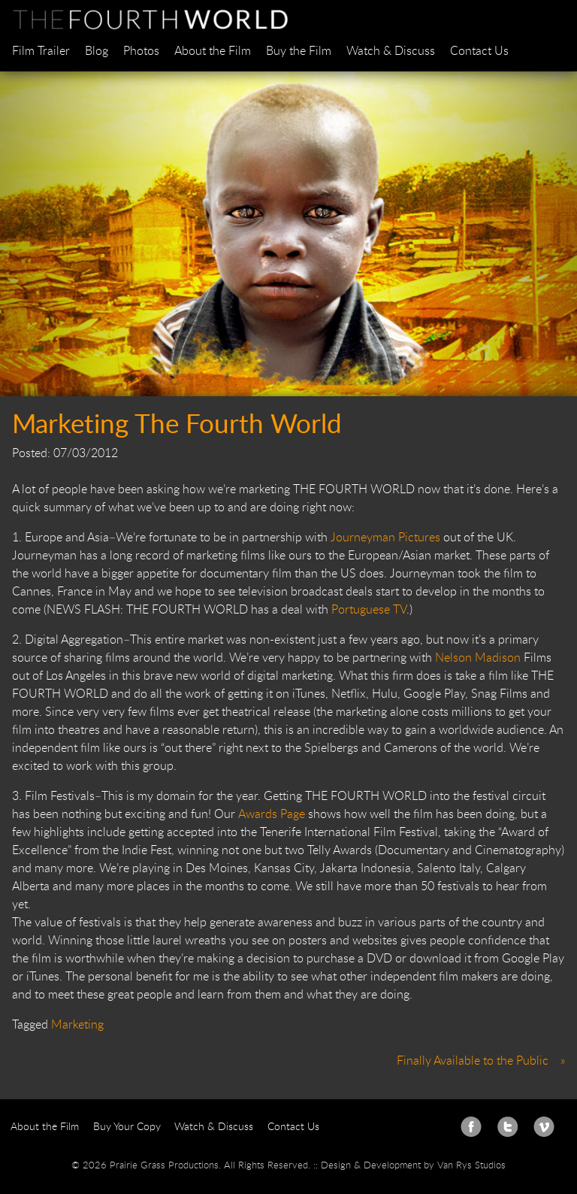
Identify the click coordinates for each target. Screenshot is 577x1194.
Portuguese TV (368, 609)
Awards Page (271, 813)
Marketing (77, 1024)
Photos (141, 50)
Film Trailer (41, 50)
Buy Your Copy (127, 1126)
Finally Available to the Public (472, 1060)
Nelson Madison (479, 657)
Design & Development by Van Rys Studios (413, 1164)
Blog (96, 50)
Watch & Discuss (390, 50)
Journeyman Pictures (387, 537)
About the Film (212, 50)
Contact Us (479, 50)
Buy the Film (298, 50)
